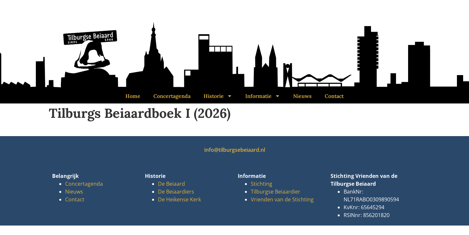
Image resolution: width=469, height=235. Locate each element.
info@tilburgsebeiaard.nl (234, 149)
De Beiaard (171, 183)
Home (132, 96)
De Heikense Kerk (179, 199)
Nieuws (302, 96)
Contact (334, 96)
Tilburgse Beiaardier (275, 191)
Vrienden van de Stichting (282, 199)
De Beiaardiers (176, 191)
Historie (218, 96)
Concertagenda (172, 96)
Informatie (262, 96)
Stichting (261, 183)
